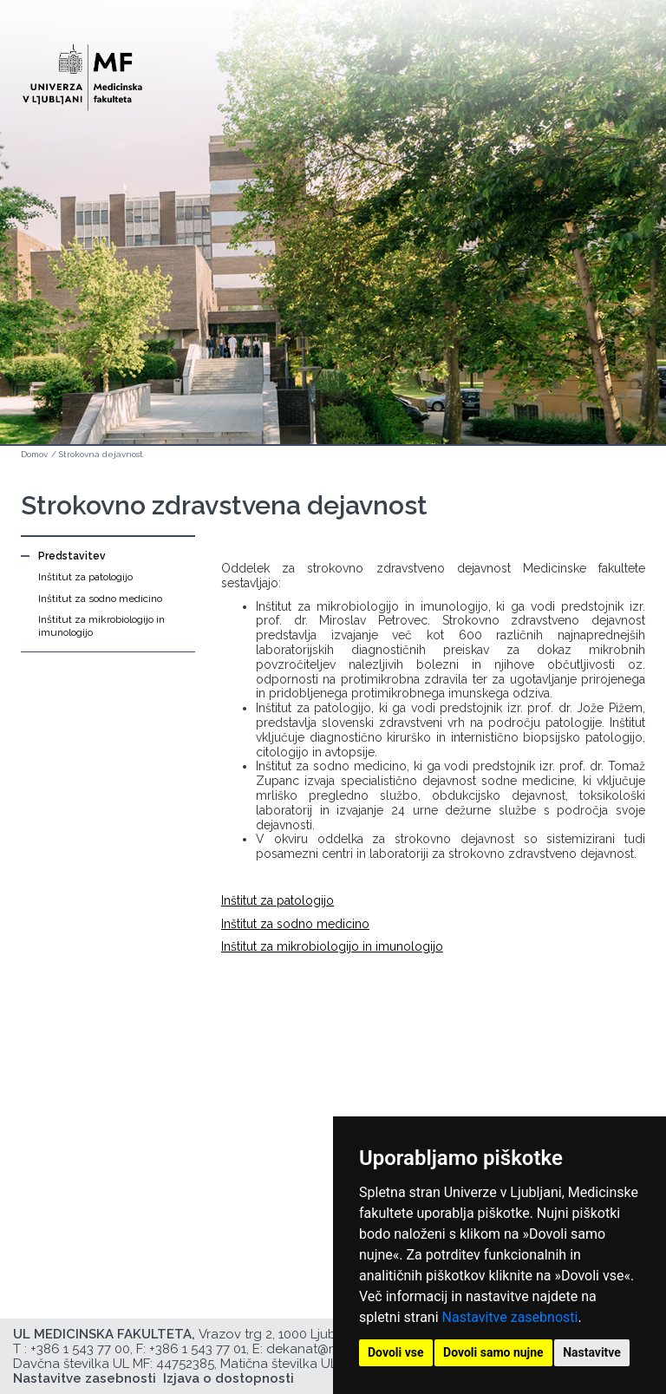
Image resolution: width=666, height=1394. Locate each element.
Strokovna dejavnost (101, 454)
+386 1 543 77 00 (80, 1349)
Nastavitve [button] (592, 1352)
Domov (34, 454)
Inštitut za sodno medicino (100, 598)
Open (615, 85)
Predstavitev (72, 556)
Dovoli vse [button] (396, 1352)
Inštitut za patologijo (85, 577)
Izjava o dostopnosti (228, 1378)
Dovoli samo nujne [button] (493, 1352)
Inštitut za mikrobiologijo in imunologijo (101, 625)
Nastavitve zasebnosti (510, 1317)
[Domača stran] (82, 69)
